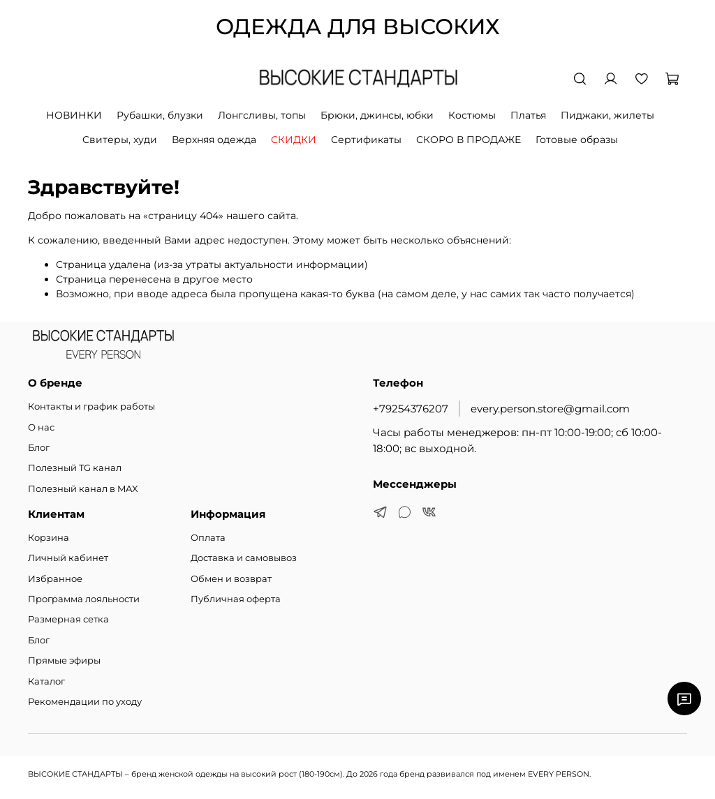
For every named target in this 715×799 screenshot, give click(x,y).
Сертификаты (366, 139)
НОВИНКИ (74, 115)
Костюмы (472, 115)
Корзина (48, 537)
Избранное (55, 579)
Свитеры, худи (119, 139)
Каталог (46, 681)
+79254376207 (410, 408)
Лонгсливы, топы (262, 115)
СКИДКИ (293, 139)
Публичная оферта (236, 599)
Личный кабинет (68, 558)
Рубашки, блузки (160, 115)
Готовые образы (577, 139)
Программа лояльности (84, 599)
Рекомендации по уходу (85, 701)
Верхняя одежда (214, 139)
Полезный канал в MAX (83, 489)
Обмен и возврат (231, 579)
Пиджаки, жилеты (607, 115)
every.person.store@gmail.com (550, 408)
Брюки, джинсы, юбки (377, 115)
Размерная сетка (68, 619)
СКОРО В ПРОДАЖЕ (468, 139)
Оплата (208, 537)
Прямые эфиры (64, 660)
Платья (528, 115)
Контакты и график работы (91, 406)
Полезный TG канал (74, 468)
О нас (41, 427)
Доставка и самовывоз (244, 558)
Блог (39, 447)
